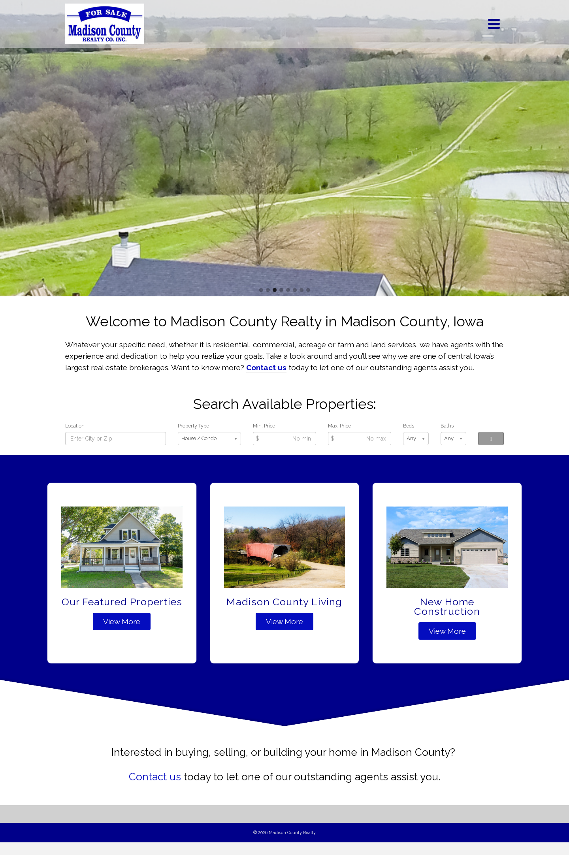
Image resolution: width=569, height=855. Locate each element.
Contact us (155, 777)
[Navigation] (494, 23)
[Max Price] (359, 438)
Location (75, 426)
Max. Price (339, 426)
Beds (408, 426)
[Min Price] (284, 438)
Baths (447, 426)
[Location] (115, 438)
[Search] (491, 438)
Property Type (193, 426)
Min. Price (264, 426)
